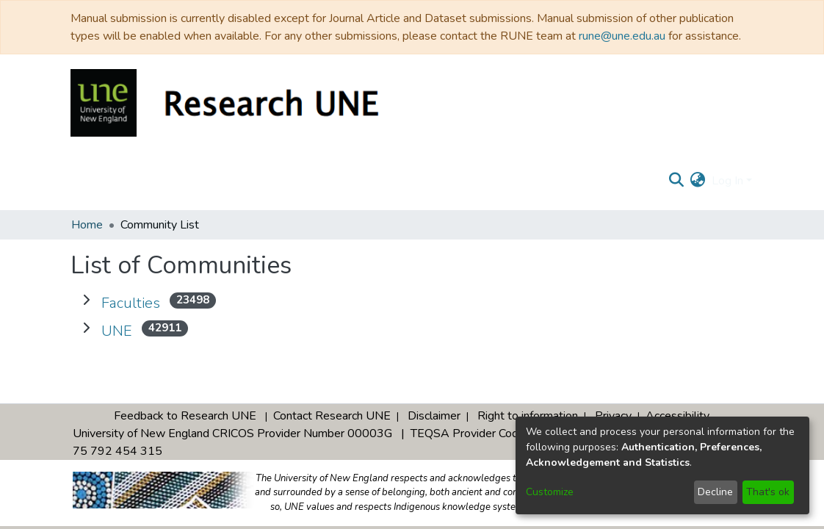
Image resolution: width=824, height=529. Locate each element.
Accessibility (677, 416)
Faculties (130, 303)
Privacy (613, 416)
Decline (715, 492)
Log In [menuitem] (727, 181)
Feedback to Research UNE (185, 416)
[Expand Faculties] (86, 300)
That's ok (767, 492)
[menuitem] (698, 181)
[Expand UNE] (86, 328)
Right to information (527, 416)
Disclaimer (434, 416)
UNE (116, 331)
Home (87, 225)
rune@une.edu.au (622, 36)
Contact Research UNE (332, 416)
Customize (550, 492)
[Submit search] (677, 181)
